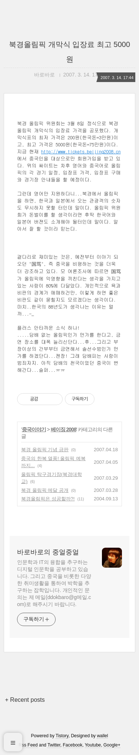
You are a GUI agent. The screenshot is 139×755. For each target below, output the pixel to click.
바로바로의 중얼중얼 (48, 552)
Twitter (53, 745)
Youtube (93, 745)
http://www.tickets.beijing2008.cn (81, 151)
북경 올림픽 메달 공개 (45, 490)
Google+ (111, 745)
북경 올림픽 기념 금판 (45, 449)
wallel (102, 735)
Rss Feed (28, 745)
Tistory (62, 735)
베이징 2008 (63, 429)
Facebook (73, 745)
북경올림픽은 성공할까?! (48, 498)
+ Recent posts (25, 700)
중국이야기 (34, 429)
